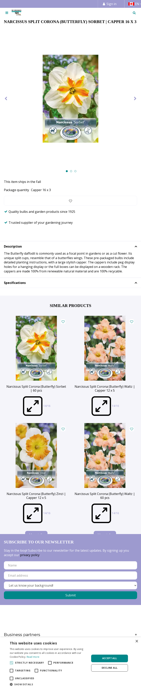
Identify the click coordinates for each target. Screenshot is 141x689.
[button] (48, 684)
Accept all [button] (109, 658)
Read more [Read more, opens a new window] (33, 657)
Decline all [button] (109, 667)
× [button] (136, 641)
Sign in (111, 4)
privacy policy (30, 555)
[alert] (70, 663)
